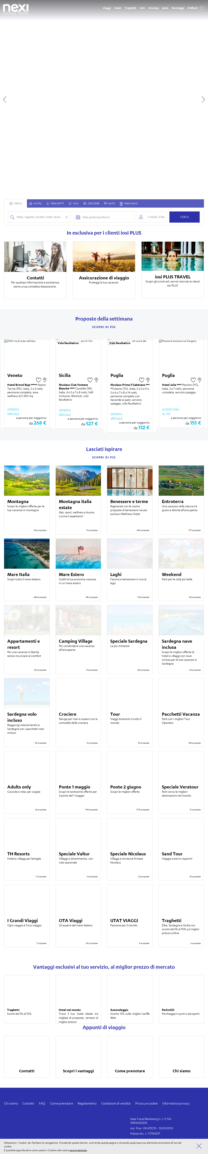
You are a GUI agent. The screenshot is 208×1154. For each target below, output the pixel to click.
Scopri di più (104, 327)
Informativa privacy (176, 1103)
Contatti (28, 1103)
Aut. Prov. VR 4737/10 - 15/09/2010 (151, 1128)
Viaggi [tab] (16, 203)
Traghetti (130, 8)
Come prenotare (61, 1103)
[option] (35, 270)
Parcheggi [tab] (129, 204)
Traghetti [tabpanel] (55, 203)
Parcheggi (178, 8)
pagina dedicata (78, 1150)
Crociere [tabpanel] (91, 203)
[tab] (35, 203)
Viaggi (107, 8)
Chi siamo (11, 1103)
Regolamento (87, 1103)
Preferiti (193, 8)
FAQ (42, 1103)
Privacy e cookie (146, 1103)
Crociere (153, 8)
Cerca (184, 217)
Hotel (117, 8)
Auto (165, 8)
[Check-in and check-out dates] (107, 217)
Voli (142, 8)
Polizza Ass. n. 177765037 (145, 1133)
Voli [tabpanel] (74, 203)
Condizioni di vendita (116, 1103)
